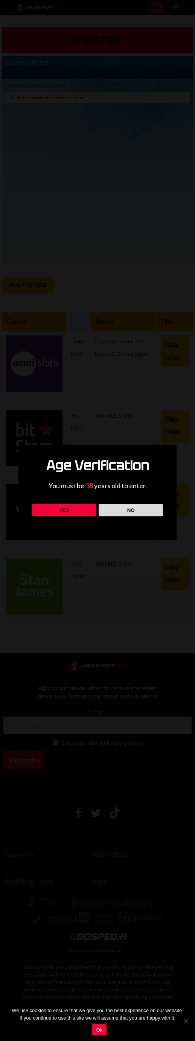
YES (64, 510)
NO (131, 510)
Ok (99, 1030)
